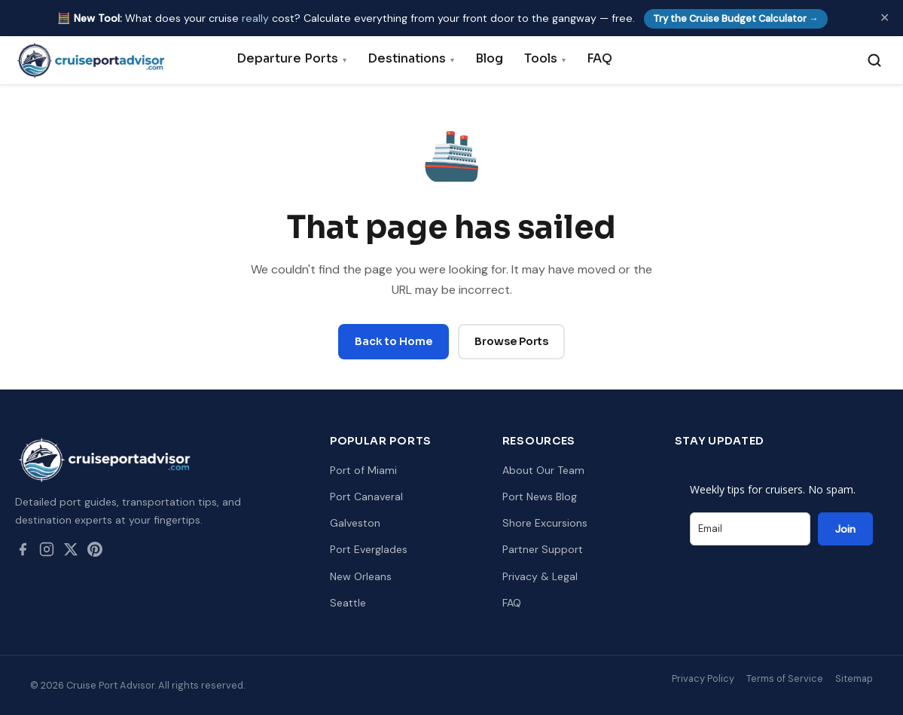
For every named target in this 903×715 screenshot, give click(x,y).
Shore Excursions (544, 523)
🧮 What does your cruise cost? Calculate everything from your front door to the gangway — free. (442, 18)
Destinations (411, 58)
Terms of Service (784, 678)
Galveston (355, 523)
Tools (545, 58)
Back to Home (393, 341)
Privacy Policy (703, 678)
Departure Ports (291, 58)
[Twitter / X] (70, 552)
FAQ (599, 58)
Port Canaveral (366, 496)
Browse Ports (511, 341)
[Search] (874, 60)
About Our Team (543, 470)
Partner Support (542, 549)
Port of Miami (363, 470)
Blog (489, 58)
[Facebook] (22, 552)
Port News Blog (539, 496)
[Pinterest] (94, 552)
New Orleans (361, 576)
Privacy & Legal (540, 576)
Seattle (348, 603)
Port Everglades (368, 549)
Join (845, 529)
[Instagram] (46, 552)
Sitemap (854, 678)
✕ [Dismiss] (884, 17)
